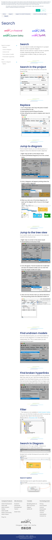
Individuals (17, 505)
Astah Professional (7, 504)
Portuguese (19, 525)
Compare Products (7, 501)
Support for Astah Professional (23, 14)
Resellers (42, 511)
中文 (29, 525)
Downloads (43, 509)
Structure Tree (33, 417)
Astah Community (7, 512)
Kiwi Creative (30, 538)
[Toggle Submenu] (16, 45)
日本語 (25, 525)
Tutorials (29, 501)
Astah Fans (17, 512)
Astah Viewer (5, 514)
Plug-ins (4, 517)
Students (16, 504)
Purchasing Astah (45, 501)
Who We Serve (18, 501)
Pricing (41, 504)
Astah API (29, 509)
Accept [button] (38, 10)
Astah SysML (5, 511)
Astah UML (4, 505)
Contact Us (43, 516)
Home (4, 14)
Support (11, 14)
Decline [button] (43, 10)
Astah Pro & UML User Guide (39, 14)
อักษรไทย (34, 525)
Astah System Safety (44, 412)
